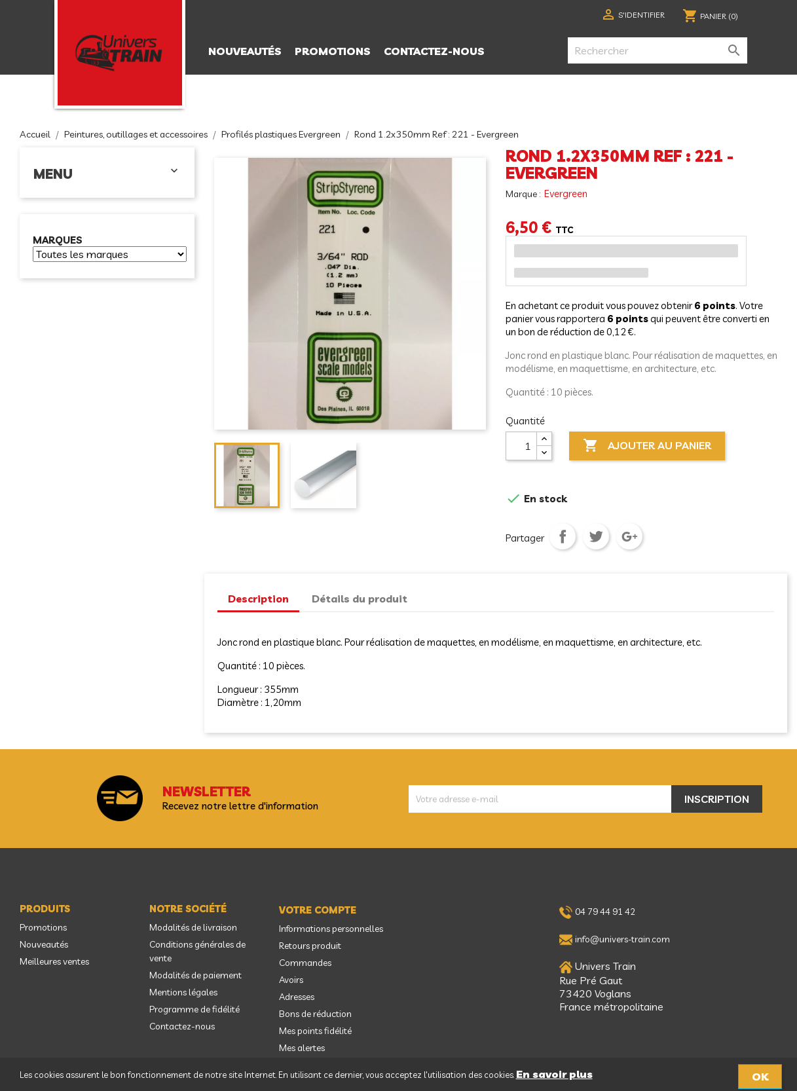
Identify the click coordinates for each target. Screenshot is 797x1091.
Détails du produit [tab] (359, 598)
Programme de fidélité (194, 1009)
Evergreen (565, 193)
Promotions (333, 51)
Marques (58, 240)
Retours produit (310, 946)
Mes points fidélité (315, 1031)
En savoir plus (554, 1074)
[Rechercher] (657, 50)
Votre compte (317, 910)
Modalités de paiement (195, 975)
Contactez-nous (434, 51)
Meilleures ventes (54, 961)
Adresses (296, 997)
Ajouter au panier (647, 445)
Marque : (524, 194)
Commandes (305, 963)
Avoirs (291, 980)
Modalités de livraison (193, 927)
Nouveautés (245, 51)
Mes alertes (302, 1048)
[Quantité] (521, 446)
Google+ (629, 536)
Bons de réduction (315, 1014)
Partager (562, 536)
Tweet (596, 536)
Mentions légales (183, 992)
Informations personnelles (331, 928)
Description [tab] (258, 598)
